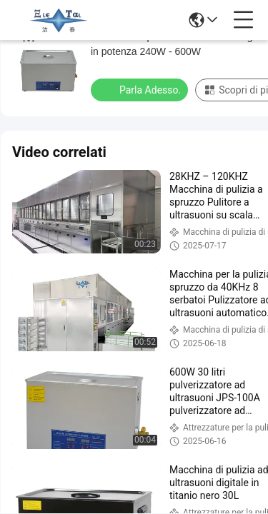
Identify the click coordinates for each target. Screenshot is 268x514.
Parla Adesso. (141, 89)
